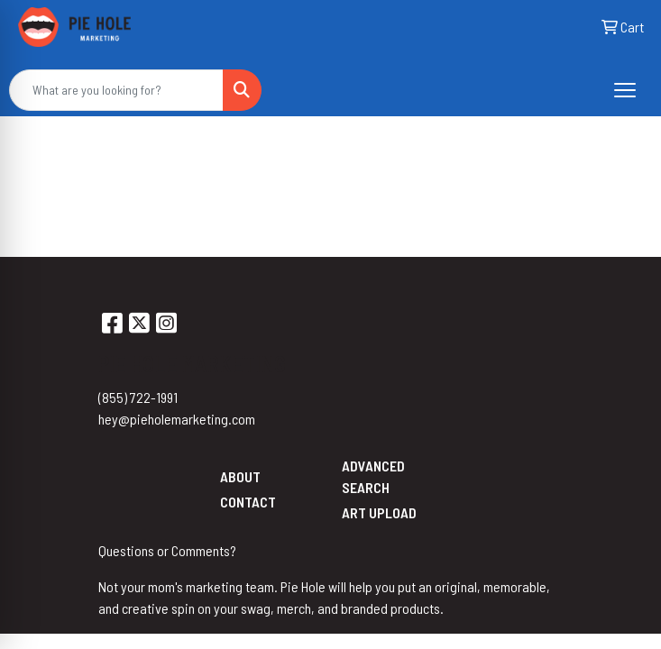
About (240, 476)
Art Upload (379, 512)
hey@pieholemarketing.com (176, 418)
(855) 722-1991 (138, 397)
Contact (248, 501)
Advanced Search (373, 476)
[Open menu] (625, 90)
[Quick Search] (116, 90)
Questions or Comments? (167, 550)
